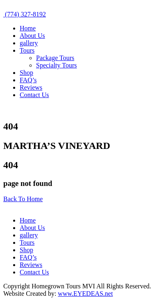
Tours (27, 50)
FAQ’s (28, 80)
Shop (26, 72)
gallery (29, 42)
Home (28, 28)
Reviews (31, 87)
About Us (32, 35)
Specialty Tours (56, 65)
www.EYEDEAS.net (85, 293)
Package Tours (55, 57)
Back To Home (23, 198)
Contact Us (34, 94)
